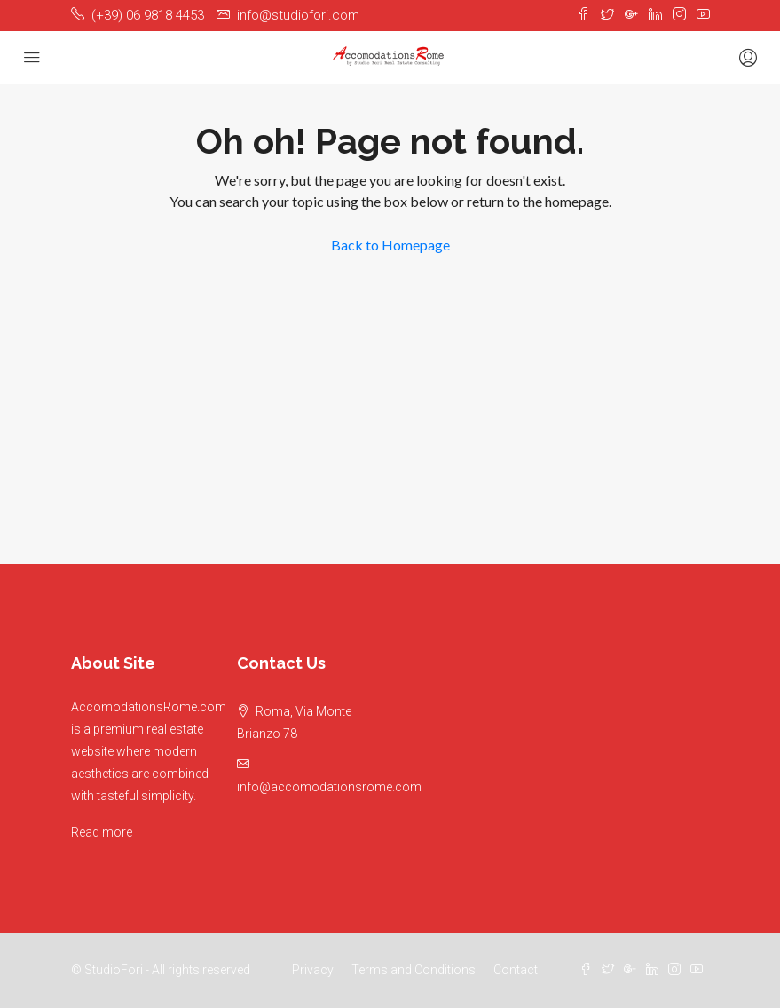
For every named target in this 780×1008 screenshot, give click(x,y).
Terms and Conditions (413, 970)
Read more (101, 832)
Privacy (313, 970)
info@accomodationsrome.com (329, 787)
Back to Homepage (390, 244)
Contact (515, 970)
